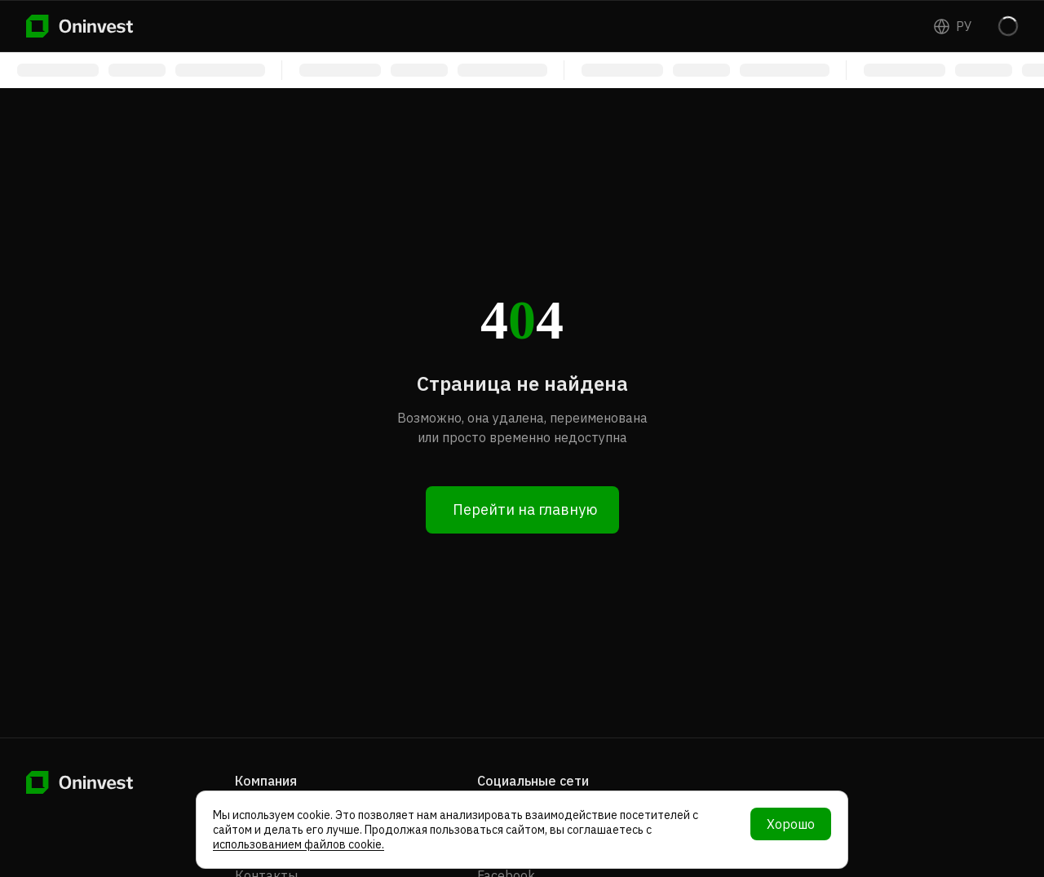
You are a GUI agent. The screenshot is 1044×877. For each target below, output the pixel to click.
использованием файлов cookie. (298, 844)
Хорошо (791, 824)
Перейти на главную (525, 509)
